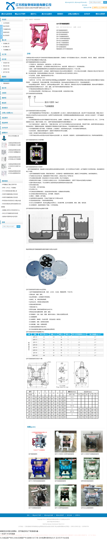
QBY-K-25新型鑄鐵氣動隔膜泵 (37, 481)
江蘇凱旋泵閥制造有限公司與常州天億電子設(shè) (14, 166)
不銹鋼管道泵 (7, 29)
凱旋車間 (5, 123)
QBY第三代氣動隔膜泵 (62, 42)
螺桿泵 (4, 98)
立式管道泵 (6, 23)
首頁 (26, 19)
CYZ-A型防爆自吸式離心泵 (9, 191)
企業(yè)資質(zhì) (73, 14)
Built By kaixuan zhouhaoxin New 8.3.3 (53, 524)
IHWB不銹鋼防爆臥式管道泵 (10, 194)
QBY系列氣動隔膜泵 (62, 34)
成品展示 (5, 118)
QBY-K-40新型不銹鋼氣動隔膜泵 (90, 454)
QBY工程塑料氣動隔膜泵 (63, 38)
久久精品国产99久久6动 (9, 538)
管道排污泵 (6, 63)
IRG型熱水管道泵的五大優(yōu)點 (11, 200)
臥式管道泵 (6, 35)
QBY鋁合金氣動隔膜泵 (62, 40)
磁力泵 (4, 88)
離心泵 (4, 40)
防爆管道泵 (6, 32)
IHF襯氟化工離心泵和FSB (9, 184)
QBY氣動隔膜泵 (30, 208)
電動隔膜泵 (6, 83)
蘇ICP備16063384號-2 (53, 521)
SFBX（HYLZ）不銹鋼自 (9, 187)
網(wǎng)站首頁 (69, 2)
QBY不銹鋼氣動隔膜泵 (62, 36)
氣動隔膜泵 (6, 80)
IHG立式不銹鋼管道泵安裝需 (10, 213)
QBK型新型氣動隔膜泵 (62, 32)
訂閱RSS (77, 515)
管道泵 (4, 19)
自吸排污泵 (6, 69)
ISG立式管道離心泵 (13, 136)
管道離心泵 (6, 43)
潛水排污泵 (6, 66)
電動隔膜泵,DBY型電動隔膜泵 (64, 49)
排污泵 (4, 59)
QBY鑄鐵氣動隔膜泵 (62, 30)
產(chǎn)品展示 (47, 14)
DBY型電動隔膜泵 (61, 47)
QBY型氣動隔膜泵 (43, 57)
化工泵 (4, 54)
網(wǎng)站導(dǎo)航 (80, 2)
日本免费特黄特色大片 (47, 538)
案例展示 (60, 14)
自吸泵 (4, 93)
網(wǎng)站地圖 (48, 515)
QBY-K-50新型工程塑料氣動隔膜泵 (64, 454)
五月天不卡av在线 (62, 538)
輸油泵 (4, 103)
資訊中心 (33, 14)
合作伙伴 (87, 14)
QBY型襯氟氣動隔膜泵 (62, 45)
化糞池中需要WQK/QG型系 (9, 216)
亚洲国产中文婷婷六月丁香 (28, 538)
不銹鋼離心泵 (7, 49)
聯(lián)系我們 (100, 14)
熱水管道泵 (6, 26)
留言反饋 (84, 5)
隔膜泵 (4, 77)
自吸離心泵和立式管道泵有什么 (11, 210)
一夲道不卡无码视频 (7, 534)
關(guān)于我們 (20, 14)
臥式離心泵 (6, 46)
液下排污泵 (6, 72)
